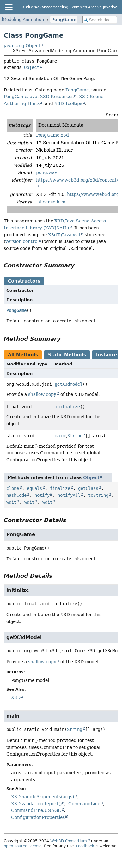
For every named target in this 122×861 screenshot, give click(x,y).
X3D (16, 697)
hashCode (16, 495)
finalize (60, 488)
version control (22, 241)
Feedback (85, 846)
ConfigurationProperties (38, 817)
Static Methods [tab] (67, 354)
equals (34, 488)
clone (12, 488)
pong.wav (46, 172)
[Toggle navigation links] (8, 7)
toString (98, 495)
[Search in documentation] (99, 20)
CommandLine (84, 803)
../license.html (51, 201)
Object (31, 67)
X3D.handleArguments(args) (42, 796)
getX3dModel (68, 384)
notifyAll (69, 495)
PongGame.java (20, 96)
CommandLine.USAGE (36, 810)
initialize (67, 406)
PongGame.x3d (52, 135)
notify (42, 495)
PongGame (63, 19)
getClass (88, 488)
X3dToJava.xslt (64, 234)
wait (11, 502)
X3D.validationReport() (36, 803)
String (74, 435)
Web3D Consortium (68, 841)
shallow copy (42, 394)
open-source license (22, 846)
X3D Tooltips (68, 103)
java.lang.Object (22, 45)
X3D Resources (57, 96)
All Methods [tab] (23, 354)
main (60, 435)
